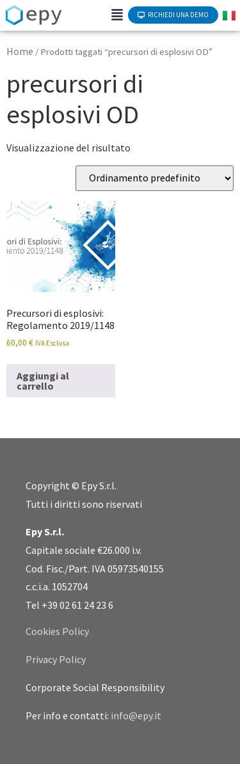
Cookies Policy (57, 631)
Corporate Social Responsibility (95, 687)
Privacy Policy (56, 659)
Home (19, 51)
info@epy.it (136, 715)
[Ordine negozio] (155, 178)
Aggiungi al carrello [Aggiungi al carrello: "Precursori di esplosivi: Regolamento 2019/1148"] (43, 380)
